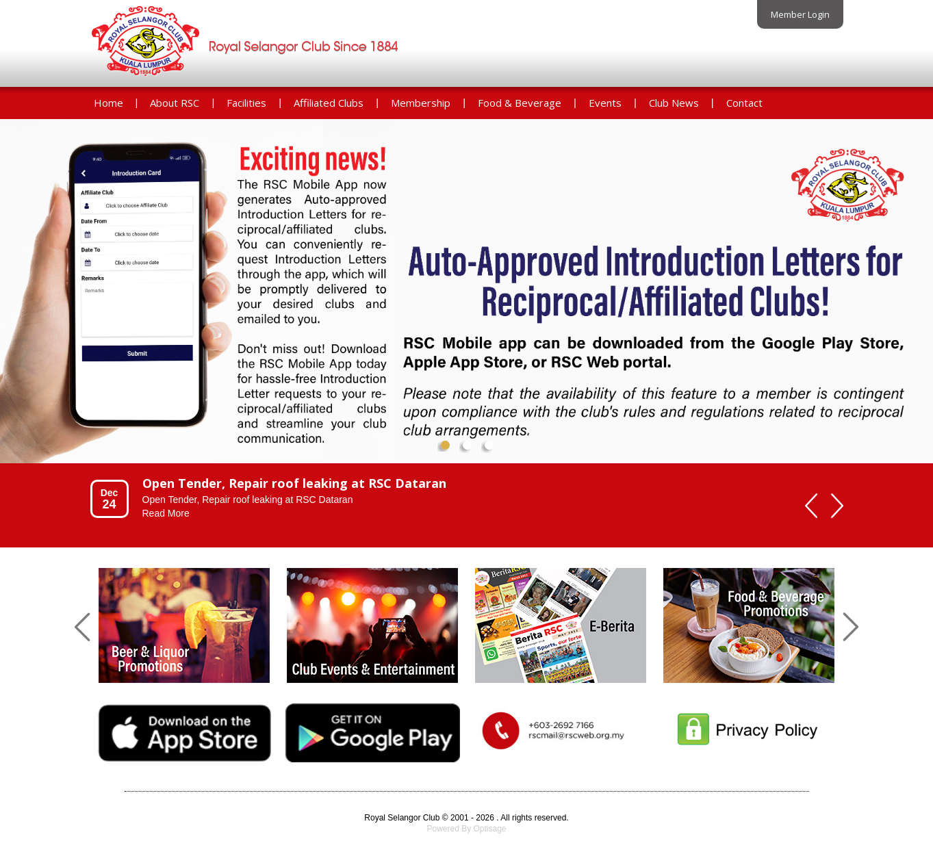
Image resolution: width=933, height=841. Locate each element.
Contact (744, 102)
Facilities (246, 102)
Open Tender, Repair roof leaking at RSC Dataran (294, 483)
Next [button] (837, 505)
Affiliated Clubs (328, 102)
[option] (439, 498)
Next (911, 302)
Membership (420, 102)
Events (605, 102)
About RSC (174, 102)
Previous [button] (811, 505)
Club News (674, 102)
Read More (166, 513)
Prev (21, 302)
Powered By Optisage (466, 828)
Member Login (800, 14)
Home (108, 102)
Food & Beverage (519, 102)
